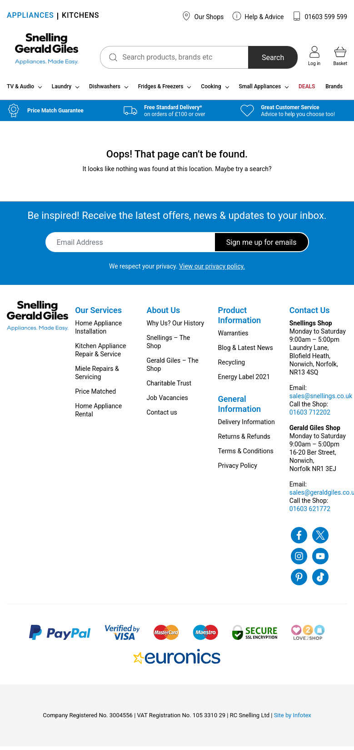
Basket (340, 56)
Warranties (233, 336)
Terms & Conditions (246, 454)
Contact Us (309, 314)
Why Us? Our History (175, 326)
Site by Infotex (292, 718)
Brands (334, 90)
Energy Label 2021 (244, 380)
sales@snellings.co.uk (320, 399)
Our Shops (203, 15)
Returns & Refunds (244, 440)
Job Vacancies (167, 401)
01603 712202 (309, 416)
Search (269, 57)
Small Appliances (260, 90)
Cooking (211, 90)
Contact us (161, 416)
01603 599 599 (319, 15)
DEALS (307, 90)
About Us (163, 314)
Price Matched (95, 395)
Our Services (98, 314)
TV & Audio (20, 90)
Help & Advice (258, 15)
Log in (314, 56)
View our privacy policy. (212, 270)
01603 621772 (309, 512)
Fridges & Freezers (161, 90)
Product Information (239, 319)
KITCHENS (80, 16)
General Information (239, 407)
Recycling (231, 366)
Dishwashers (104, 90)
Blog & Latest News (245, 351)
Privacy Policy (237, 469)
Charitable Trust (168, 386)
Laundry (61, 90)
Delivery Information (246, 425)
